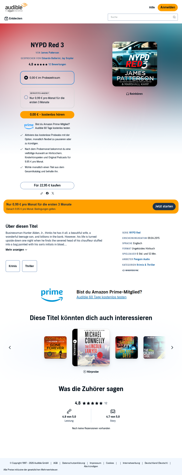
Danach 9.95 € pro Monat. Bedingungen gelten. (39, 206)
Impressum (96, 463)
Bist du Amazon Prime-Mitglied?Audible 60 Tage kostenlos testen (52, 126)
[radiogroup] (47, 89)
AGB (55, 463)
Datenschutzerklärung (74, 463)
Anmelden (167, 7)
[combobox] (143, 17)
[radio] (47, 77)
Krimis (13, 266)
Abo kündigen (91, 466)
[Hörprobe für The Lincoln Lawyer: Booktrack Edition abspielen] (91, 372)
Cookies (110, 463)
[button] (41, 193)
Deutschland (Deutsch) (156, 463)
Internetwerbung (132, 463)
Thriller (29, 266)
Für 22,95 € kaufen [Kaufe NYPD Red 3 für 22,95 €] (47, 185)
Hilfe (152, 7)
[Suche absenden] (175, 17)
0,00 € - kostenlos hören (47, 114)
